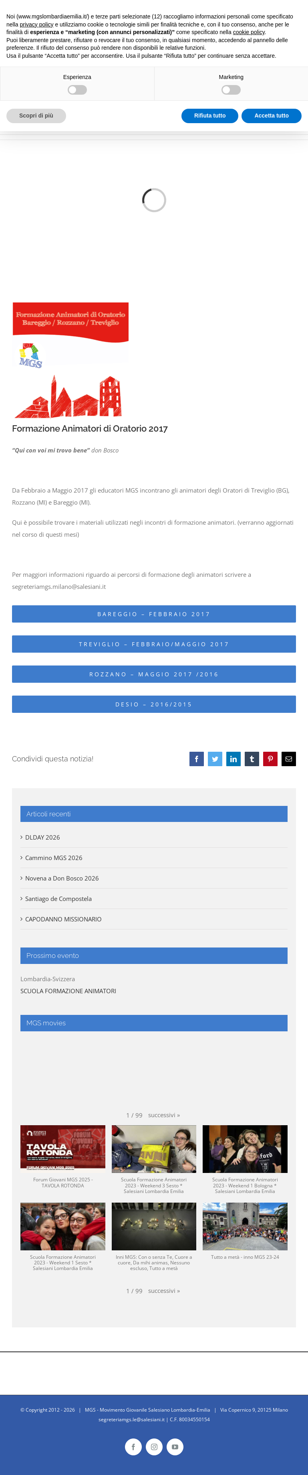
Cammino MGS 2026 (54, 858)
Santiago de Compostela (58, 899)
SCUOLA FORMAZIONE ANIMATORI (68, 991)
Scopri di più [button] (36, 115)
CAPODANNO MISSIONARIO (63, 919)
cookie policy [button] (249, 32)
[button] (164, 1115)
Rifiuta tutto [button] (210, 115)
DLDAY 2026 (42, 837)
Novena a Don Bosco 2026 (62, 878)
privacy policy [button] (36, 24)
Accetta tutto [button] (271, 115)
